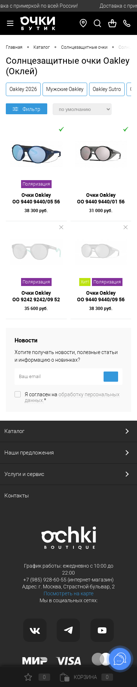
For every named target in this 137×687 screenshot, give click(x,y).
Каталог (14, 431)
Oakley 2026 (23, 89)
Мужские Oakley (65, 89)
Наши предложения (29, 452)
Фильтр (26, 109)
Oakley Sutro (107, 89)
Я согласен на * (72, 397)
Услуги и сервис (24, 474)
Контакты (16, 495)
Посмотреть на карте (68, 593)
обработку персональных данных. (72, 397)
